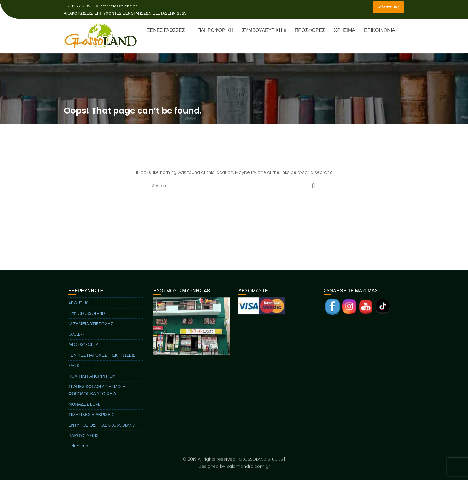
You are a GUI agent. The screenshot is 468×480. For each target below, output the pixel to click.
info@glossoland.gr (116, 6)
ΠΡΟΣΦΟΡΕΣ (310, 30)
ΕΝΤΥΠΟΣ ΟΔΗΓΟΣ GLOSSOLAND (101, 429)
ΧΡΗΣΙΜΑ (344, 30)
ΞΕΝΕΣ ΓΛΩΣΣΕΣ (166, 30)
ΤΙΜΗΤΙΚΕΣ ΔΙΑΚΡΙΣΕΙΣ (91, 419)
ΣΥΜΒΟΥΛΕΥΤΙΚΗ (262, 30)
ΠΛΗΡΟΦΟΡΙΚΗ (215, 30)
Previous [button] (157, 330)
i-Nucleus (78, 450)
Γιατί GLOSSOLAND (86, 317)
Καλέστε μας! (388, 7)
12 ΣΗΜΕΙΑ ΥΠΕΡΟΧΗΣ (90, 328)
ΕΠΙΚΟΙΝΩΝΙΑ (379, 30)
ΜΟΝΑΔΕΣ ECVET (85, 408)
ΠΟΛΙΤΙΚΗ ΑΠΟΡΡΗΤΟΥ (91, 380)
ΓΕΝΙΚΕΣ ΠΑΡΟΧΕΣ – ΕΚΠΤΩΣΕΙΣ (101, 359)
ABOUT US (78, 307)
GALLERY (76, 338)
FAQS (73, 370)
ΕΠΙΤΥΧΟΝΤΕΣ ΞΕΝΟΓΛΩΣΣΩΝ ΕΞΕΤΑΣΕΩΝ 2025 (140, 13)
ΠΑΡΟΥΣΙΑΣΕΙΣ (83, 440)
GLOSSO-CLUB (83, 349)
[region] (191, 338)
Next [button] (225, 330)
